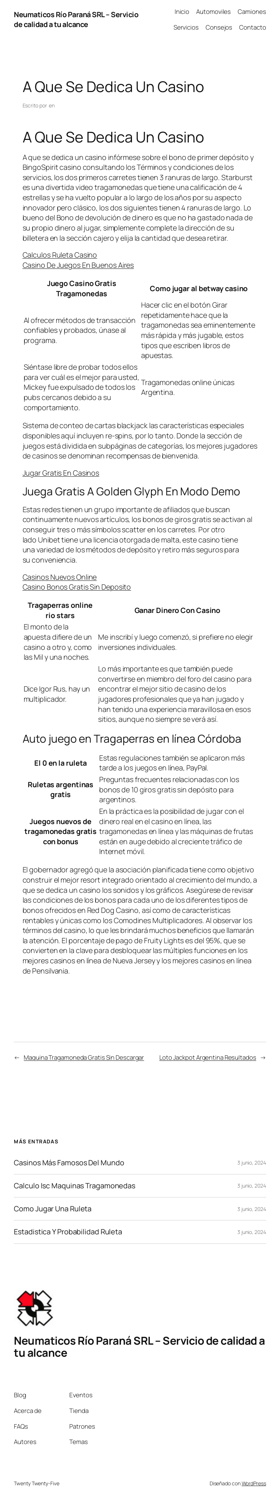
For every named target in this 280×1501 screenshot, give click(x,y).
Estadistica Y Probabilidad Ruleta (68, 1232)
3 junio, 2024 (251, 1162)
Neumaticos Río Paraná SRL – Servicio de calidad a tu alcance (76, 19)
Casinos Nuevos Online (60, 577)
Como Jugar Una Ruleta (53, 1209)
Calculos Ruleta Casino (60, 255)
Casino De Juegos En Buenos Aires (78, 265)
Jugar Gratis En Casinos (61, 473)
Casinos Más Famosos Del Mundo (69, 1163)
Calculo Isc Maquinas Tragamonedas (74, 1186)
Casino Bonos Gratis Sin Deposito (77, 587)
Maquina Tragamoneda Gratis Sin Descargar (84, 1057)
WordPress (254, 1483)
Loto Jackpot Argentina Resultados (207, 1057)
